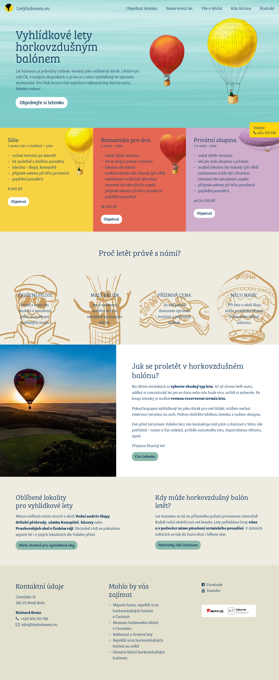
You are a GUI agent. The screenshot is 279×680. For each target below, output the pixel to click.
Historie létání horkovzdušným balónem (139, 654)
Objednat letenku (142, 7)
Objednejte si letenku (42, 102)
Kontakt (267, 7)
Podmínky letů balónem (178, 545)
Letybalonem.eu (33, 8)
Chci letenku (145, 456)
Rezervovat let (179, 7)
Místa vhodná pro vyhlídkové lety (47, 545)
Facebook (214, 584)
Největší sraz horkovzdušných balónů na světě (138, 643)
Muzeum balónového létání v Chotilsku (135, 625)
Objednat (18, 201)
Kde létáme (241, 7)
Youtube (213, 590)
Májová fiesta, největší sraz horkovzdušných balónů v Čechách (136, 610)
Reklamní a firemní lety (133, 634)
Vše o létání (211, 7)
